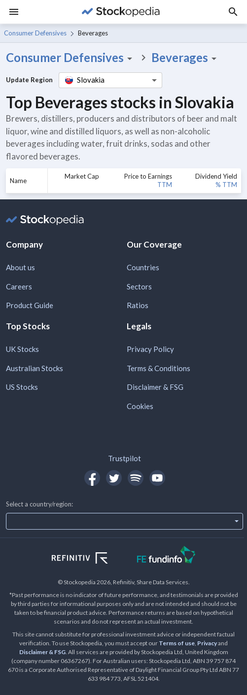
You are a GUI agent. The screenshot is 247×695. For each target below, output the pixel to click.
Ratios (137, 305)
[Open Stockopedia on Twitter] (114, 478)
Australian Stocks (34, 368)
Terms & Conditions (158, 368)
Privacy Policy (150, 349)
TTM (164, 185)
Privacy (207, 643)
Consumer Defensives (35, 33)
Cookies (140, 406)
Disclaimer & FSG (155, 386)
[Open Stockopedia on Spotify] (135, 478)
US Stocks (22, 386)
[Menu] (14, 12)
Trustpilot (124, 458)
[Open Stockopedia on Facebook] (92, 478)
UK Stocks (22, 349)
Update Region (29, 80)
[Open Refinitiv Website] (90, 559)
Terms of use (177, 643)
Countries (143, 267)
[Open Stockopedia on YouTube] (157, 478)
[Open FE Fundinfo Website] (166, 556)
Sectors (139, 286)
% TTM (226, 185)
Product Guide (29, 305)
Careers (19, 286)
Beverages (185, 57)
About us (20, 267)
